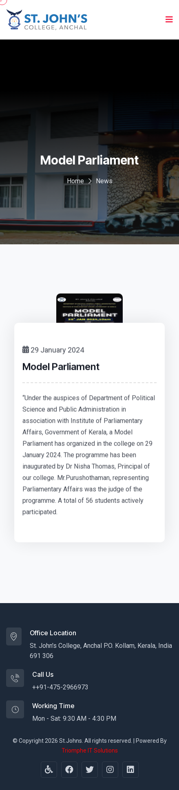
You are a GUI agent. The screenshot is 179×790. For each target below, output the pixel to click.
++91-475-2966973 (60, 687)
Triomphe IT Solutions (90, 750)
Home (75, 181)
